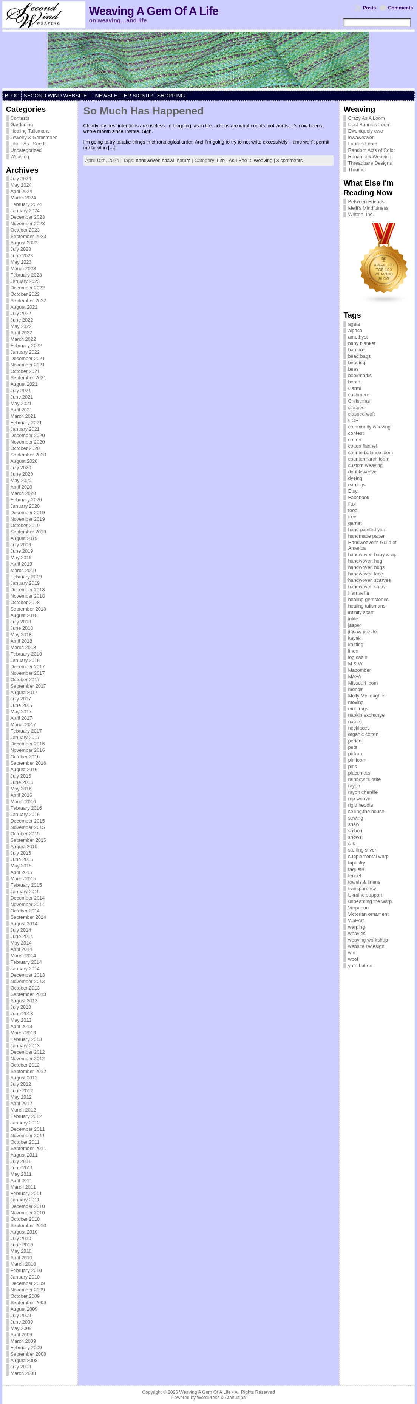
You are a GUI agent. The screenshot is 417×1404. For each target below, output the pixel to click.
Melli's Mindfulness (368, 208)
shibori (355, 830)
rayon (354, 786)
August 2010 (24, 1232)
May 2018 (21, 634)
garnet (354, 523)
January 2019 (25, 583)
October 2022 (25, 294)
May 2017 (21, 711)
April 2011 (21, 1180)
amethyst (358, 337)
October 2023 (25, 230)
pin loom (357, 760)
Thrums (356, 169)
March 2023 (23, 268)
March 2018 (23, 647)
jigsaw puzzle (362, 631)
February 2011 (26, 1193)
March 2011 (23, 1187)
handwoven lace (365, 574)
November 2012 (28, 1058)
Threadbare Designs (370, 163)
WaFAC (356, 920)
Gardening (22, 124)
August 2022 (24, 307)
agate (354, 324)
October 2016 (25, 756)
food (352, 510)
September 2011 (28, 1148)
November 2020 (28, 442)
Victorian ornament (368, 914)
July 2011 (21, 1161)
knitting (355, 644)
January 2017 (25, 737)
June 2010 (22, 1245)
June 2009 (22, 1322)
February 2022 (26, 345)
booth (354, 382)
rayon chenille (363, 792)
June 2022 (22, 320)
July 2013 (21, 1007)
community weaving (369, 427)
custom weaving (365, 465)
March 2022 (23, 339)
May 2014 (21, 943)
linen (353, 651)
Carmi (354, 388)
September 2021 (28, 377)
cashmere (358, 394)
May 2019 (21, 557)
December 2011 (28, 1129)
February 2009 (26, 1347)
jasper (354, 625)
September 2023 (28, 236)
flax (351, 504)
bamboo (356, 350)
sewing (355, 818)
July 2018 (21, 622)
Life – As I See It (28, 144)
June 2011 (22, 1168)
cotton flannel (362, 446)
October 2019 (25, 525)
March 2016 (23, 801)
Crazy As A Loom (366, 118)
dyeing (355, 478)
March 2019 (23, 570)
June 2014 (22, 936)
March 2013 (23, 1033)
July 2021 (21, 390)
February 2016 (26, 808)
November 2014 (28, 904)
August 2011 (24, 1155)
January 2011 (25, 1200)
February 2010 (26, 1270)
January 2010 (25, 1277)
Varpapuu (358, 908)
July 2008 (21, 1367)
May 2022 (21, 326)
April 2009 (21, 1335)
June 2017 (22, 705)
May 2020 (21, 480)
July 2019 (21, 544)
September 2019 (28, 532)
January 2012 (25, 1123)
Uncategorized (26, 150)
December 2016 (28, 744)
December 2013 (28, 975)
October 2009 (25, 1296)
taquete (356, 869)
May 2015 (21, 866)
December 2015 (28, 821)
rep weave (359, 798)
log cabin (357, 657)
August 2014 (24, 923)
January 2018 (25, 660)
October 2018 (25, 602)
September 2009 (28, 1302)
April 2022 (21, 333)
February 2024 (26, 204)
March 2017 (23, 724)
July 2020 (21, 467)
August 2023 (24, 243)
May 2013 (21, 1020)
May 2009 (21, 1328)
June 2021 (22, 397)
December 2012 (28, 1052)
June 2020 (22, 474)
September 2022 (28, 300)
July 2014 (21, 930)
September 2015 (28, 840)
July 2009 (21, 1315)
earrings (356, 484)
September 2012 (28, 1071)
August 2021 (24, 384)
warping (356, 927)
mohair (355, 689)
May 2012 (21, 1097)
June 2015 (22, 859)
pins (352, 766)
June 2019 (22, 551)
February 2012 (26, 1116)
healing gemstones (368, 599)
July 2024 (21, 178)
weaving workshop (368, 940)
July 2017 (21, 699)
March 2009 (23, 1341)
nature (183, 160)
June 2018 (22, 628)
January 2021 (25, 429)
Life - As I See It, (235, 160)
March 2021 (23, 416)
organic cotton (363, 734)
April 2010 (21, 1257)
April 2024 (21, 191)
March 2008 (23, 1373)
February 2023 (26, 275)
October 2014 (25, 911)
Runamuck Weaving (369, 156)
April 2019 (21, 564)
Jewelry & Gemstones (34, 137)
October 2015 (25, 834)
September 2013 (28, 994)
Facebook (358, 497)
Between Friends (366, 201)
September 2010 (28, 1225)
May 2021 (21, 403)
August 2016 (24, 769)
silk (351, 843)
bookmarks (360, 375)
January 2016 (25, 814)
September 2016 (28, 763)
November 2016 (28, 750)
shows (354, 837)
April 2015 (21, 872)
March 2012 (23, 1110)
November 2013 (28, 981)
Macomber (359, 670)
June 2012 (22, 1090)
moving (355, 702)
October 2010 (25, 1219)
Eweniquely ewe (365, 131)
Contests (20, 118)
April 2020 (21, 487)
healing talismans (366, 606)
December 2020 (28, 435)
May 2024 (21, 185)
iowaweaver (361, 137)
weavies (356, 933)
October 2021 (25, 371)
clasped (356, 407)
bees (353, 369)
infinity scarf (361, 612)
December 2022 (28, 288)
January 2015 (25, 891)
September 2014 (28, 917)
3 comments (289, 160)
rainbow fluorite (364, 779)
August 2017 (24, 692)
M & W (355, 663)
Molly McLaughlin (366, 696)
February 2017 (26, 731)
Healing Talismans (30, 131)
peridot (355, 741)
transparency (362, 888)
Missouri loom (363, 683)
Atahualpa (235, 1397)
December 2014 (28, 898)
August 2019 (24, 538)
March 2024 (23, 198)
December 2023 (28, 217)
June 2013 (22, 1013)
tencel (354, 875)
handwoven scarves (369, 580)
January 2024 (25, 210)
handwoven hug (365, 561)
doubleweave (362, 472)
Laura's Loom (362, 144)
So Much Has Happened (143, 111)
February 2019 (26, 577)
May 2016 (21, 789)
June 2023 (22, 255)
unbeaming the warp (370, 901)
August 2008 (24, 1360)
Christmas (359, 401)
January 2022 (25, 352)
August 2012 (24, 1078)
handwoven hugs (366, 567)
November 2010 (28, 1212)
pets (352, 747)
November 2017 (28, 673)
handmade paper (366, 536)
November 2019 (28, 519)
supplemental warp (368, 856)
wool (353, 959)
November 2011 (28, 1135)
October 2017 (25, 679)
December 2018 (28, 589)
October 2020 (25, 448)
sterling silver (362, 850)
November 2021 (28, 365)
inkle (353, 619)
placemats (359, 773)
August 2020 (24, 461)
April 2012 (21, 1103)
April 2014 (21, 949)
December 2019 (28, 512)
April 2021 (21, 410)
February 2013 (26, 1039)
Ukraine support (365, 895)
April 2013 (21, 1026)
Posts (369, 8)
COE (353, 420)
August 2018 (24, 615)
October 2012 (25, 1065)
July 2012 (21, 1084)
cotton (354, 439)
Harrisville (358, 593)
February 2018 (26, 654)
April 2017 (21, 718)
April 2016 (21, 795)
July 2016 (21, 776)
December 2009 (28, 1283)
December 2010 (28, 1206)
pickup (355, 753)
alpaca (355, 330)
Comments (400, 8)
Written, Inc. (361, 214)
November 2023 (28, 223)
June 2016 (22, 782)
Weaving (20, 156)
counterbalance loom (370, 452)
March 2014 (23, 956)
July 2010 (21, 1238)
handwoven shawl (155, 160)
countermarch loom (368, 459)
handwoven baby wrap (372, 554)
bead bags (359, 356)
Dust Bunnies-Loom (369, 124)
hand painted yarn (367, 529)
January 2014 (25, 968)
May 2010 (21, 1251)
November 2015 (28, 827)
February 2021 (26, 422)
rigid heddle (360, 805)
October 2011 (25, 1142)
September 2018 (28, 609)
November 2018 (28, 596)
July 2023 (21, 249)
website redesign (366, 946)
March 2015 (23, 878)
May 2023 (21, 262)
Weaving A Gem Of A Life (153, 11)
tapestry (356, 863)
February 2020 (26, 500)
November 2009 (28, 1290)
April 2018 (21, 641)
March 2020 (23, 493)
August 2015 (24, 846)
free (352, 517)
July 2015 (21, 853)
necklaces (358, 728)
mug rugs (358, 708)
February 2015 (26, 885)
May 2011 (21, 1174)
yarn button (360, 965)
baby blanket (361, 343)
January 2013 (25, 1045)
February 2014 (26, 962)
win (351, 953)
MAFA (354, 676)
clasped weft (361, 414)
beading (356, 362)
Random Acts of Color (371, 150)
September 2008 (28, 1354)
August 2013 (24, 1001)
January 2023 (25, 281)
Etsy (352, 491)
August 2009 (24, 1309)
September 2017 (28, 686)
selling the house (366, 811)
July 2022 (21, 313)
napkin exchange (366, 715)
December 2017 (28, 667)
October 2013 (25, 988)
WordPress (208, 1397)
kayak (354, 638)
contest (355, 433)
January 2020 (25, 506)
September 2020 (28, 455)
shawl (354, 824)
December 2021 (28, 358)
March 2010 (23, 1264)
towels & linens (364, 882)
